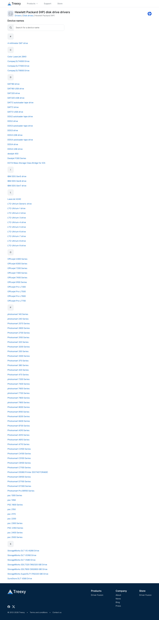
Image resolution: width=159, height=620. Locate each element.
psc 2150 (11, 509)
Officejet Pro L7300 (16, 287)
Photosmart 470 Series (18, 374)
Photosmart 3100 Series (18, 337)
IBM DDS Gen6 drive (16, 181)
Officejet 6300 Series (17, 263)
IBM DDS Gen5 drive (16, 176)
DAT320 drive (13, 93)
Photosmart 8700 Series (18, 425)
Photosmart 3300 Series (18, 356)
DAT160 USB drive (15, 88)
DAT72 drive (13, 107)
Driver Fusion (97, 595)
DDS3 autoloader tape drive (20, 126)
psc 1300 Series (14, 495)
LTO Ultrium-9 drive (16, 245)
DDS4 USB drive (15, 149)
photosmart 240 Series (18, 319)
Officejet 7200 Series (17, 268)
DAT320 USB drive (15, 98)
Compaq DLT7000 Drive (18, 66)
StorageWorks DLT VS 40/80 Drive (23, 550)
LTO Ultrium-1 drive (16, 208)
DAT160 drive (13, 84)
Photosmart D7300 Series (19, 486)
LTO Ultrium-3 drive (16, 217)
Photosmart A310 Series (18, 430)
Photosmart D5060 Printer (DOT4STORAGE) (27, 472)
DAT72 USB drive (15, 112)
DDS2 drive (12, 121)
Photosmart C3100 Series (19, 449)
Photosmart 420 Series (18, 370)
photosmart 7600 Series (18, 388)
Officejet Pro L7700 (16, 301)
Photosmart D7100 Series (19, 481)
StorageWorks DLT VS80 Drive (21, 560)
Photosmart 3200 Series (18, 346)
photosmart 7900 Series (18, 402)
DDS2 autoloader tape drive (20, 116)
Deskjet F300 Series (16, 158)
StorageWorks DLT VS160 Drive (21, 555)
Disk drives (28, 15)
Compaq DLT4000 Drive (18, 61)
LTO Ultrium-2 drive (16, 213)
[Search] (39, 28)
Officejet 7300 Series (17, 273)
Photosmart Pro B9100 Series (20, 491)
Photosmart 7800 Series (18, 398)
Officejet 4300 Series (17, 259)
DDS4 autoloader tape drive (20, 139)
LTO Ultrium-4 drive (16, 222)
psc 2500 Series (14, 537)
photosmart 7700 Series (18, 393)
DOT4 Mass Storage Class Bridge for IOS (26, 163)
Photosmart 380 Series (18, 365)
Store (142, 590)
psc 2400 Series (15, 532)
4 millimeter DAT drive (17, 43)
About (118, 595)
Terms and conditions (38, 612)
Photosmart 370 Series (18, 360)
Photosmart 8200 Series (18, 416)
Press (118, 606)
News (118, 598)
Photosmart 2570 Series (18, 323)
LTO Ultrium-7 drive (16, 236)
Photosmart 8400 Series (18, 421)
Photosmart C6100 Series (19, 463)
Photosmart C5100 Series (19, 458)
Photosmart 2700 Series (18, 333)
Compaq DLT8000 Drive (18, 70)
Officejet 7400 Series (17, 277)
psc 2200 (11, 518)
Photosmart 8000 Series (18, 407)
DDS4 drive (12, 144)
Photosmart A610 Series (18, 439)
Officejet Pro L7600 (16, 296)
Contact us (57, 612)
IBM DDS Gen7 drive (16, 185)
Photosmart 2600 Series (18, 328)
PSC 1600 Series (15, 504)
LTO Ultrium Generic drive (19, 203)
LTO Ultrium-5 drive (16, 227)
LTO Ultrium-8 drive (16, 241)
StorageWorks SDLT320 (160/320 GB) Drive (27, 564)
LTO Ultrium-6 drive (16, 231)
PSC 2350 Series (15, 528)
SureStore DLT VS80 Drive (19, 578)
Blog (118, 602)
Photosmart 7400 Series (18, 384)
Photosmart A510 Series (18, 435)
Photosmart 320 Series (18, 342)
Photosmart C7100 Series (19, 467)
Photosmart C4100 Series (19, 453)
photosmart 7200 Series (18, 379)
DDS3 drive (12, 130)
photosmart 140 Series (17, 314)
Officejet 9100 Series (17, 282)
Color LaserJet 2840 (16, 56)
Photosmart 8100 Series (18, 412)
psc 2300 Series (14, 523)
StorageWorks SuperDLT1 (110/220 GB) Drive (27, 574)
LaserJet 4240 (14, 199)
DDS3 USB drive (14, 135)
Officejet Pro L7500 (16, 291)
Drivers (18, 15)
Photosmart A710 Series (18, 444)
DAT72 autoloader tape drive (20, 102)
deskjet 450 (12, 153)
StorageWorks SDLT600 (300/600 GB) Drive (27, 569)
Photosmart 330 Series (18, 351)
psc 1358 (11, 500)
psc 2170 (11, 514)
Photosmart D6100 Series (19, 477)
